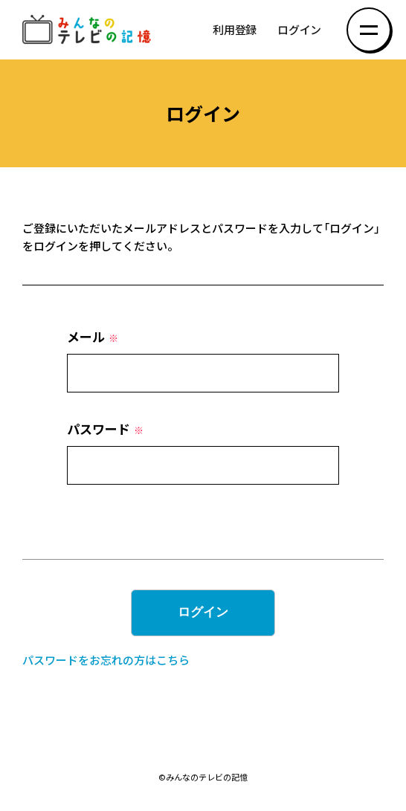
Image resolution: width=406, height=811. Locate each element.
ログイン (299, 30)
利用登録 (235, 30)
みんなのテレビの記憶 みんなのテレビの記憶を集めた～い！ (89, 30)
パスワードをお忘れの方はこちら (106, 660)
